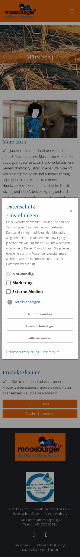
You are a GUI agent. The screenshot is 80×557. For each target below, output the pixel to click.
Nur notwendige (40, 314)
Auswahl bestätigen (40, 326)
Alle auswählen (40, 338)
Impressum (51, 352)
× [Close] (71, 210)
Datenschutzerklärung (22, 352)
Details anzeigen (27, 302)
